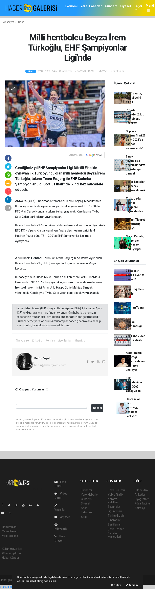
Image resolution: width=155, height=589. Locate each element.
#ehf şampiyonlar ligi (58, 340)
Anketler (140, 494)
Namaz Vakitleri (113, 500)
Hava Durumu (116, 490)
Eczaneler (114, 506)
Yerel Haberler (91, 6)
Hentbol (37, 258)
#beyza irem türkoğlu (29, 340)
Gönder (97, 407)
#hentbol (80, 340)
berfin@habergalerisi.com (50, 365)
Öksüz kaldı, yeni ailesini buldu (134, 98)
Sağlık (84, 516)
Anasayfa (9, 21)
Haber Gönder (10, 557)
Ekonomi (71, 6)
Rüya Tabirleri (143, 503)
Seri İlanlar (114, 524)
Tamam (131, 585)
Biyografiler (142, 499)
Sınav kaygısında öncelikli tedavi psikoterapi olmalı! (136, 165)
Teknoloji (86, 512)
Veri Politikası (10, 535)
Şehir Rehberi (116, 529)
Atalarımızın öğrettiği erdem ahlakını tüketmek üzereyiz (135, 361)
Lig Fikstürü (115, 511)
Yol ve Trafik (115, 494)
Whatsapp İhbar (12, 553)
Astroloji (140, 508)
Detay (116, 585)
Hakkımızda (9, 527)
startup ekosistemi (11, 586)
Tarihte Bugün (116, 515)
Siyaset (125, 6)
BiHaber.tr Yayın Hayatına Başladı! (135, 275)
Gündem (111, 6)
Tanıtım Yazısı (135, 307)
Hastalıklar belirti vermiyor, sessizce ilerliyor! (133, 408)
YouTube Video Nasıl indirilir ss (136, 340)
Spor (21, 21)
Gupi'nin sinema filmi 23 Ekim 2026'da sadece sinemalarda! (136, 140)
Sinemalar (114, 520)
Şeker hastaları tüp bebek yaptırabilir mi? (136, 186)
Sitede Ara (141, 490)
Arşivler (62, 517)
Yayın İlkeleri (9, 531)
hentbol (20, 287)
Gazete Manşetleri (114, 535)
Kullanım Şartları (12, 548)
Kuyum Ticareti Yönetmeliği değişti (136, 224)
